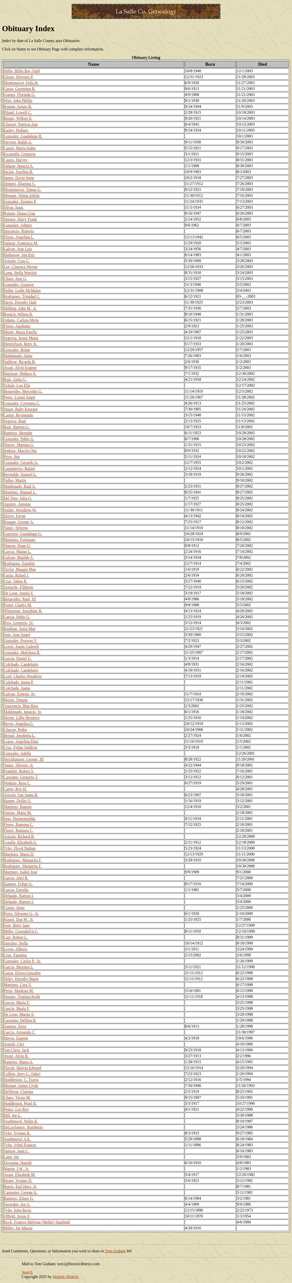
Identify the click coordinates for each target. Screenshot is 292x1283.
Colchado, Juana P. (19, 682)
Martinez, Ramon (17, 807)
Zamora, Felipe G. (18, 884)
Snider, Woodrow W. (20, 510)
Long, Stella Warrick (20, 272)
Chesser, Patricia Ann (21, 124)
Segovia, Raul (15, 421)
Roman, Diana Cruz (19, 213)
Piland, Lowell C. (18, 112)
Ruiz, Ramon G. (16, 427)
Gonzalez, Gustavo (19, 284)
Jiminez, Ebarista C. (20, 183)
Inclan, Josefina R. (18, 172)
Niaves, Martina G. (19, 445)
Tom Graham (115, 1251)
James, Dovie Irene (19, 178)
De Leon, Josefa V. (19, 593)
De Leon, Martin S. (19, 1014)
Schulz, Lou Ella (17, 385)
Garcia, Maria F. (16, 1002)
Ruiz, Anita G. (15, 379)
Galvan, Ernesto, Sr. (19, 694)
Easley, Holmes (16, 130)
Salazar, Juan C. (16, 1151)
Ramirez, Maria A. (18, 1062)
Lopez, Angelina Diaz (21, 741)
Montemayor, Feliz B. (21, 83)
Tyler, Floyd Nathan (19, 848)
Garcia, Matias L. (17, 551)
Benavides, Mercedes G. (23, 391)
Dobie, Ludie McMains (22, 290)
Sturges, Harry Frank (20, 219)
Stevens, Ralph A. (18, 142)
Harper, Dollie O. (17, 801)
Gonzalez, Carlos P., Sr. (22, 961)
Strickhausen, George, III (24, 759)
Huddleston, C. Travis (21, 1080)
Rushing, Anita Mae (19, 629)
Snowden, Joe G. (17, 1204)
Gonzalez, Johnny (18, 225)
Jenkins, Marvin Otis (20, 451)
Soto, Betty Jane (16, 925)
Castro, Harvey (16, 160)
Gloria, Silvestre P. (18, 77)
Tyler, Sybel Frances (20, 1145)
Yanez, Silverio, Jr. (19, 765)
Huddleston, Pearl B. (20, 1103)
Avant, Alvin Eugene (20, 367)
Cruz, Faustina (15, 955)
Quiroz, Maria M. (18, 812)
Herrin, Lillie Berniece (22, 718)
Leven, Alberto (15, 949)
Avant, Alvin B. (16, 1056)
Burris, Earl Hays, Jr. (20, 1186)
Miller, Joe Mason (18, 1228)
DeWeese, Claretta (18, 1091)
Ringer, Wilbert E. (18, 118)
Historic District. (66, 1277)
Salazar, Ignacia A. (18, 166)
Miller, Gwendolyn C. (21, 931)
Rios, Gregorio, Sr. (18, 623)
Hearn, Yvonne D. (18, 1180)
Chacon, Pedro (15, 729)
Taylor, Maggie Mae (20, 569)
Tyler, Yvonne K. (17, 1133)
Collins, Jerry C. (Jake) (22, 1074)
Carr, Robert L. (16, 937)
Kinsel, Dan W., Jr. (18, 919)
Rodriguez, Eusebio (19, 563)
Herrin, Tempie (16, 700)
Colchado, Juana (17, 688)
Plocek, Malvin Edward (22, 1068)
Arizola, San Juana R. (21, 795)
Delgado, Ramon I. (19, 896)
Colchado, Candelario (21, 664)
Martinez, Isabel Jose (20, 872)
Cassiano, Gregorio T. (21, 777)
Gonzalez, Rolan (17, 350)
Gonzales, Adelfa (17, 753)
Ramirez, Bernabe (18, 433)
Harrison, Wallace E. (20, 373)
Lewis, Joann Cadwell (21, 646)
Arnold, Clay (14, 1044)
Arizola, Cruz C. (17, 261)
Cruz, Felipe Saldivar (20, 747)
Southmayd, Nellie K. (21, 1121)
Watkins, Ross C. (17, 783)
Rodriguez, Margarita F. (23, 860)
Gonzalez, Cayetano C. (22, 403)
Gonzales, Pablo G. (19, 439)
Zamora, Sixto (15, 1026)
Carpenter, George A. (20, 1192)
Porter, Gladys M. (18, 605)
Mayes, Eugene (16, 1038)
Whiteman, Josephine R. (23, 611)
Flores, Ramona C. (18, 824)
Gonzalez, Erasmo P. (20, 201)
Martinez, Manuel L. (20, 492)
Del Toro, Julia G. (18, 498)
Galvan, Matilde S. (19, 557)
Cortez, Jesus (14, 907)
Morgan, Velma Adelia (22, 195)
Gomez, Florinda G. (19, 94)
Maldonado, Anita (18, 356)
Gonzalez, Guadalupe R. (23, 136)
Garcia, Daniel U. (18, 658)
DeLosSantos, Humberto (23, 1127)
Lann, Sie (11, 1157)
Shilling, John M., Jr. (20, 308)
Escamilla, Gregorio (20, 154)
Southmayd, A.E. (17, 1139)
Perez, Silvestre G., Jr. (21, 913)
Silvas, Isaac (14, 207)
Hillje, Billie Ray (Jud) (22, 71)
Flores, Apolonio (17, 326)
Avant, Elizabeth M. (20, 1174)
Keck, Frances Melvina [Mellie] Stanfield (37, 1222)
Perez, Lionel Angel (19, 397)
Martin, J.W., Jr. (16, 1169)
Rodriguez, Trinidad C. (22, 296)
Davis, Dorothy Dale (20, 302)
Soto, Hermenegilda (19, 818)
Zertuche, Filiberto (18, 587)
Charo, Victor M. (17, 1097)
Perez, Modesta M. (19, 991)
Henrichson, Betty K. (20, 344)
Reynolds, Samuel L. (20, 474)
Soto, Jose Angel (17, 634)
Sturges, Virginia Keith (22, 996)
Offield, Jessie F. (17, 1216)
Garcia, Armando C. (20, 1032)
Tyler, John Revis (17, 1210)
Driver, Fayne (14, 516)
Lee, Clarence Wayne (21, 267)
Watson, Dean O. (17, 545)
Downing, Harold (17, 1163)
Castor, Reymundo (18, 415)
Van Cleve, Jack (16, 1050)
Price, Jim (12, 456)
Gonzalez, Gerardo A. (21, 462)
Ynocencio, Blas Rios (21, 706)
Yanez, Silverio (16, 528)
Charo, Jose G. (15, 278)
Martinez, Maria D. (19, 854)
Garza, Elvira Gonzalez (22, 973)
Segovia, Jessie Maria (21, 338)
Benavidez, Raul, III (20, 599)
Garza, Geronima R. (20, 89)
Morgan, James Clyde (21, 1085)
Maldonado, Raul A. (20, 486)
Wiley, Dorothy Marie (21, 979)
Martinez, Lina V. (17, 985)
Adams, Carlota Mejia (21, 320)
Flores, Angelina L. (19, 237)
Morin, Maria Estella (20, 332)
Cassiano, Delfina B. (20, 1020)
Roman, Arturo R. (18, 106)
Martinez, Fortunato (19, 540)
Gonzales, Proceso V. (20, 640)
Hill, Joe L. (13, 1115)
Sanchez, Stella (16, 943)
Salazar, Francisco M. (21, 243)
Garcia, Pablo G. (17, 617)
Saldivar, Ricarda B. (20, 362)
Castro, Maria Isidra (19, 148)
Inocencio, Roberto (19, 231)
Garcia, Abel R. (16, 878)
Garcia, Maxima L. (19, 967)
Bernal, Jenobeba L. (19, 735)
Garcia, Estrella (16, 890)
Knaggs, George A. (19, 522)
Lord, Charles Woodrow (23, 676)
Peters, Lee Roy (16, 1109)
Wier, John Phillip (18, 100)
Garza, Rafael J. (16, 575)
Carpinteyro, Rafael (19, 468)
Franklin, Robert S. (19, 771)
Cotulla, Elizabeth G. (20, 842)
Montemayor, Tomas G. (22, 189)
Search (27, 1272)
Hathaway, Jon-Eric (19, 255)
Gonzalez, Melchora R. (22, 652)
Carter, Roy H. (15, 789)
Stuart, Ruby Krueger (21, 409)
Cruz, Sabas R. (15, 581)
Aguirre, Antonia (17, 504)
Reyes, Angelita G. (19, 723)
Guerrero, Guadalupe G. (23, 534)
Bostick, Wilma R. (18, 314)
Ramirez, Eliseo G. (19, 1198)
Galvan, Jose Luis (18, 249)
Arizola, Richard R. (19, 836)
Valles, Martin (15, 480)
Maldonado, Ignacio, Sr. (23, 712)
